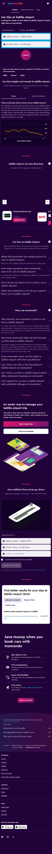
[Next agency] (47, 202)
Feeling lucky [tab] (10, 605)
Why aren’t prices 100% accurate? (27, 736)
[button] (3, 3)
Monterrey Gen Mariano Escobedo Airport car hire (21, 617)
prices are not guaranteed (11, 721)
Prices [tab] (13, 96)
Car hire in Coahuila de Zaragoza (35, 745)
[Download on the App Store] (21, 827)
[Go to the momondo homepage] (15, 3)
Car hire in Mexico (17, 745)
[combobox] (8, 30)
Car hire (6, 745)
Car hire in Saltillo (17, 747)
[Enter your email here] (28, 553)
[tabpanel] (26, 125)
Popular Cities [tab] (29, 600)
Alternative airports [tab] (12, 600)
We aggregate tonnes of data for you (27, 732)
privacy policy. (41, 570)
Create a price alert (33, 687)
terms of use (30, 570)
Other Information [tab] (38, 96)
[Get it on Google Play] (7, 827)
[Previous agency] (5, 202)
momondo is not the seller (27, 728)
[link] (19, 220)
